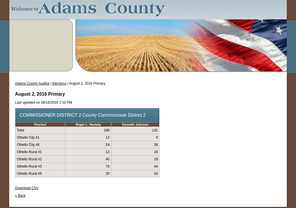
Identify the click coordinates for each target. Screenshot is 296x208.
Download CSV (26, 188)
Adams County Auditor (32, 83)
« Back (20, 196)
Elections (59, 83)
